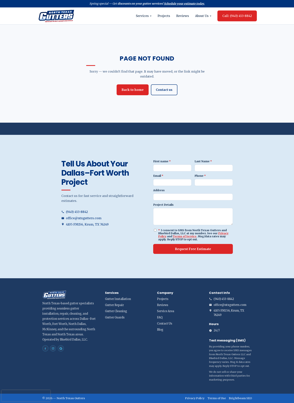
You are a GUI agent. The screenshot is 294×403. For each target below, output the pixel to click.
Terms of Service (184, 236)
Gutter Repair (114, 305)
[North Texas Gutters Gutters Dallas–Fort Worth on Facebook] (45, 348)
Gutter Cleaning (116, 311)
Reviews (182, 16)
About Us (203, 16)
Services (143, 16)
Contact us (164, 90)
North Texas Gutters (71, 398)
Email (158, 176)
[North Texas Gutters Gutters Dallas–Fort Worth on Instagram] (53, 348)
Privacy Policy (194, 398)
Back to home (133, 90)
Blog (160, 329)
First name (162, 161)
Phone (200, 176)
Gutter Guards (115, 317)
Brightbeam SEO (240, 398)
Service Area (165, 311)
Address (159, 190)
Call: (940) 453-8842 (237, 16)
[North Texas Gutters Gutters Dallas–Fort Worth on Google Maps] (61, 348)
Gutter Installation (118, 299)
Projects (164, 16)
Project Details (163, 204)
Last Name (203, 161)
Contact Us (164, 323)
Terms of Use (216, 398)
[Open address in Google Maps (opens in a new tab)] (101, 224)
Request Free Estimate (193, 249)
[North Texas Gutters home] (56, 16)
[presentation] (26, 395)
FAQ (160, 317)
